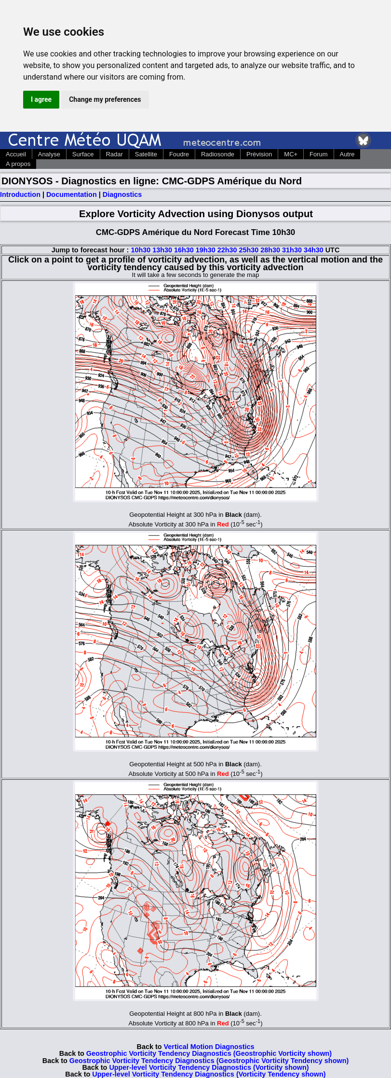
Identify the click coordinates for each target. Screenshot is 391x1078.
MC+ (290, 154)
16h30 (184, 250)
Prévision (259, 154)
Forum (318, 154)
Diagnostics (122, 194)
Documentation (71, 194)
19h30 (206, 250)
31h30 (292, 250)
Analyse (49, 154)
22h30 (227, 250)
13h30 (162, 250)
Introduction (20, 194)
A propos (18, 163)
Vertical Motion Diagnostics (209, 1046)
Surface (83, 154)
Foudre (179, 154)
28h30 (270, 250)
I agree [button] (41, 99)
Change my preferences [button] (105, 99)
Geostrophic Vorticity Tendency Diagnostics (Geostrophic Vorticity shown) (209, 1053)
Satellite (146, 154)
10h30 (140, 250)
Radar (114, 154)
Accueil (16, 154)
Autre (347, 154)
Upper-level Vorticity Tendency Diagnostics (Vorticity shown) (209, 1067)
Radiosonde (217, 154)
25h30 (248, 250)
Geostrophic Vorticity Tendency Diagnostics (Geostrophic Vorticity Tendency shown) (209, 1060)
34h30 (314, 250)
